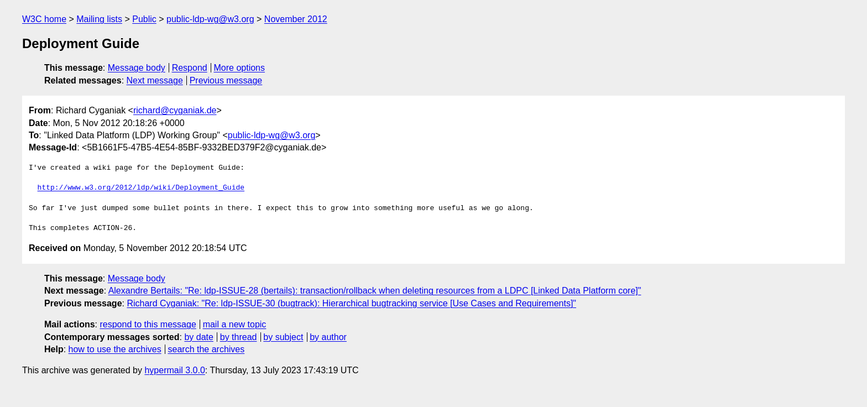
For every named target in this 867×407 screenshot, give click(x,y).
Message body (136, 67)
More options (239, 67)
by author (328, 337)
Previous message (226, 80)
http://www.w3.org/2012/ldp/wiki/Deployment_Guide (141, 188)
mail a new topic (235, 324)
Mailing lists (99, 19)
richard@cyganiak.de (175, 110)
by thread (238, 337)
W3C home (44, 19)
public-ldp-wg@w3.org (210, 19)
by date (198, 337)
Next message (155, 80)
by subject (283, 337)
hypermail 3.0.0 (174, 370)
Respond (189, 67)
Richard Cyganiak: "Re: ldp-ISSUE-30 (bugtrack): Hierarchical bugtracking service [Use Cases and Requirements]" (351, 303)
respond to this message (148, 324)
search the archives (206, 349)
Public (144, 19)
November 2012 (295, 19)
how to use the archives (115, 349)
